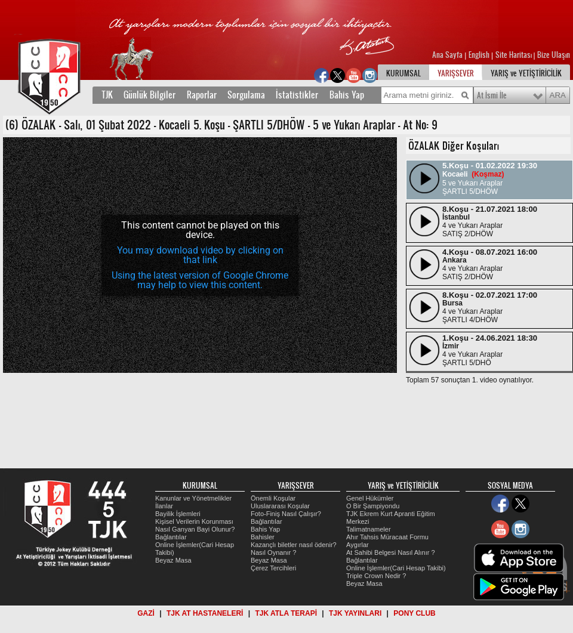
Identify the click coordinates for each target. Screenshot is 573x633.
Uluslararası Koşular (280, 506)
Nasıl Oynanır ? (273, 552)
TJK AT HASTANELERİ (205, 613)
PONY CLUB (414, 613)
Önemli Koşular (273, 498)
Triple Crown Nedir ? (376, 575)
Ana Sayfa (448, 55)
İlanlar (164, 506)
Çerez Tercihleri (273, 568)
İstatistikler (297, 94)
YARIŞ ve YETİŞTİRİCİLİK (526, 73)
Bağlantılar (171, 537)
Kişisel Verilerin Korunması (194, 521)
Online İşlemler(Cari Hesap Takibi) (396, 568)
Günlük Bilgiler (149, 94)
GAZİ (146, 613)
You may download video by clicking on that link (200, 255)
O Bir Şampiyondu (372, 506)
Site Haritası (514, 55)
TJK (107, 94)
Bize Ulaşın (553, 55)
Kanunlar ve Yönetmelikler (193, 498)
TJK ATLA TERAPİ (286, 613)
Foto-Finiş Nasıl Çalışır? (286, 513)
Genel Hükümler (369, 498)
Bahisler (263, 537)
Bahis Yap (346, 94)
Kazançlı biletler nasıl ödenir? (294, 544)
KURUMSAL (403, 73)
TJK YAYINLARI (355, 613)
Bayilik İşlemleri (178, 513)
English (479, 55)
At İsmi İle (492, 95)
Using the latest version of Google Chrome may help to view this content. (200, 280)
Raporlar (202, 94)
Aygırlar (357, 544)
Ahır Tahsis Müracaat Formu (387, 537)
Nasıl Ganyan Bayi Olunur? (195, 529)
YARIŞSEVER (456, 73)
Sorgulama (246, 94)
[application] (200, 255)
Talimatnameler (368, 529)
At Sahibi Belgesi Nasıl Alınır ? (390, 552)
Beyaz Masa (173, 560)
